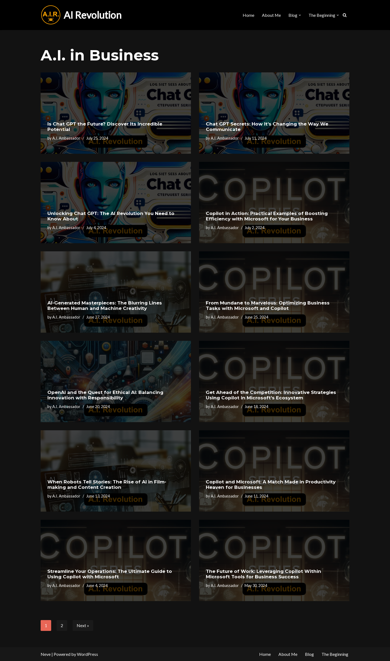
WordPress (87, 654)
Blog (309, 654)
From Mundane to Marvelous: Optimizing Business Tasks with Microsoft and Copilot (268, 305)
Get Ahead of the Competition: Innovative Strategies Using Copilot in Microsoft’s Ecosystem (271, 395)
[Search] (345, 15)
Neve (46, 654)
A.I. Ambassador (66, 138)
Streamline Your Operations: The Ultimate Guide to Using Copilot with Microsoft (109, 574)
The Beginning (334, 654)
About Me (271, 15)
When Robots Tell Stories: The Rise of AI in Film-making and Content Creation (106, 484)
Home (248, 15)
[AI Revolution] (81, 15)
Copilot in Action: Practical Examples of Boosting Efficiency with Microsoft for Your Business (267, 216)
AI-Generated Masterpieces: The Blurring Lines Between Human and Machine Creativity (104, 305)
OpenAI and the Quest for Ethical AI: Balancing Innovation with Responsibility (105, 395)
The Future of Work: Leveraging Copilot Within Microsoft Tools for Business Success (263, 574)
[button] (300, 15)
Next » (83, 625)
